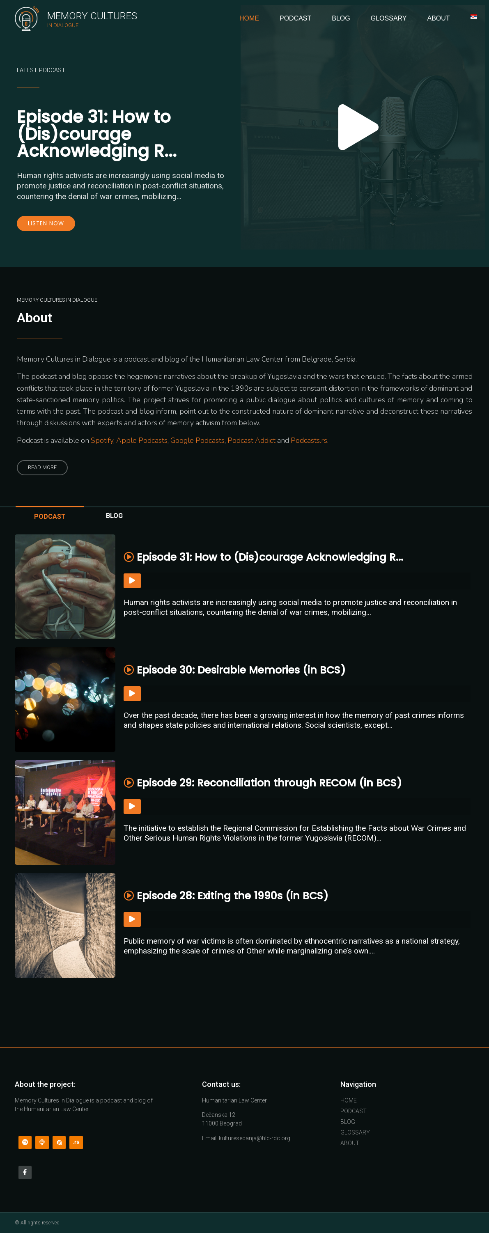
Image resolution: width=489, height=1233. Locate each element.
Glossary (389, 18)
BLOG (114, 516)
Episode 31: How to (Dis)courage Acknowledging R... (97, 134)
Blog (341, 18)
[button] (42, 467)
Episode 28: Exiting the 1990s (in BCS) (226, 896)
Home (249, 18)
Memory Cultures (92, 16)
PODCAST (50, 516)
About (438, 18)
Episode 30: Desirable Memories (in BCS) (235, 670)
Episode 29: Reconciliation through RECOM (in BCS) (263, 783)
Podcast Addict (251, 440)
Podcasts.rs (309, 440)
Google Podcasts (197, 440)
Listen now (46, 223)
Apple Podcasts (142, 440)
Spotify (102, 440)
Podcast (295, 18)
